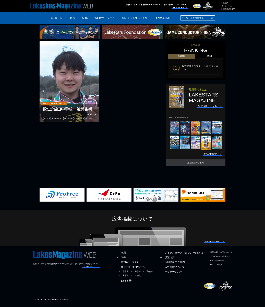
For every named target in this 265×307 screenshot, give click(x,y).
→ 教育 (121, 255)
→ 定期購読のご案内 (226, 9)
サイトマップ (216, 267)
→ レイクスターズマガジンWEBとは (181, 255)
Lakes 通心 (163, 18)
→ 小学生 (123, 273)
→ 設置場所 (222, 3)
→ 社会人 (136, 278)
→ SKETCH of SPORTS (130, 269)
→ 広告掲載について (172, 269)
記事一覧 (57, 18)
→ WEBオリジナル (127, 264)
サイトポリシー (217, 263)
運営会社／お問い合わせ (221, 254)
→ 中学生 (136, 273)
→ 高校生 (148, 273)
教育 (72, 18)
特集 (85, 18)
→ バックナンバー (225, 6)
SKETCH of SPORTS (135, 18)
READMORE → (180, 7)
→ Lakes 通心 (124, 283)
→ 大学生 (123, 278)
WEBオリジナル (104, 18)
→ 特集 (121, 259)
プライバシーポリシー (220, 258)
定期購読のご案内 (195, 164)
